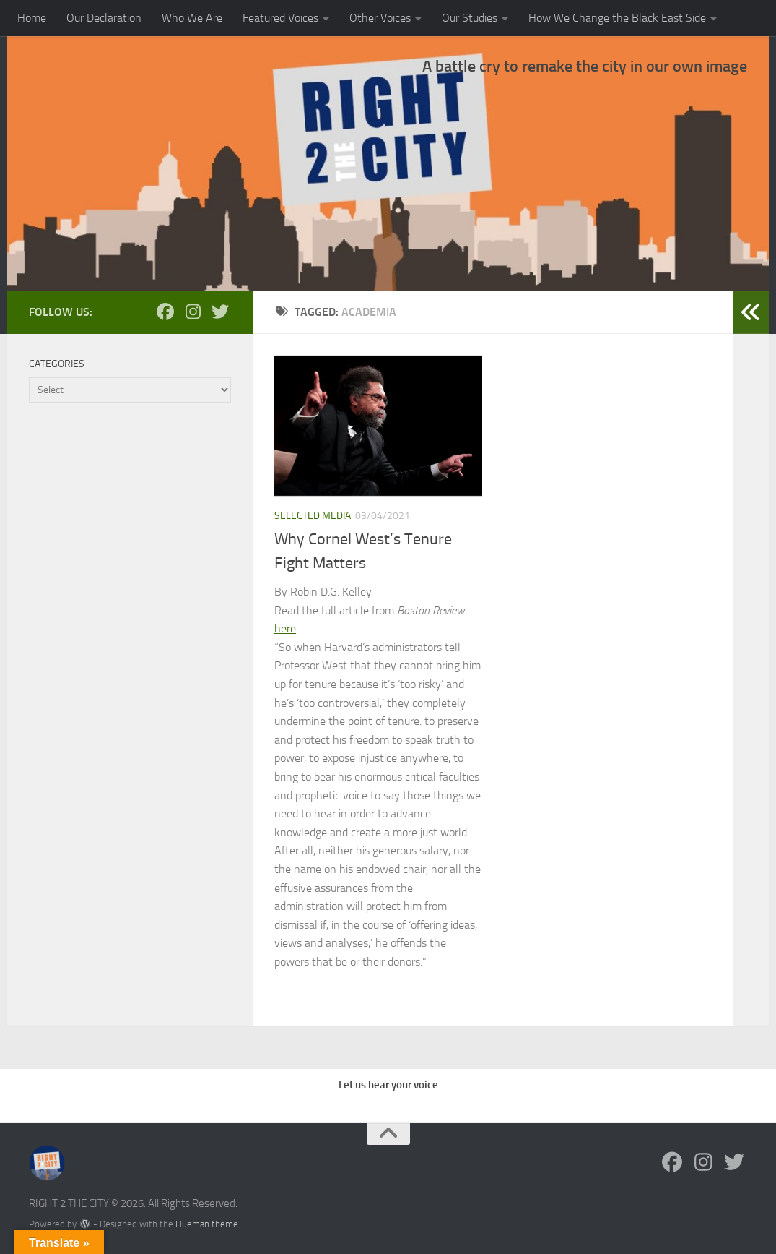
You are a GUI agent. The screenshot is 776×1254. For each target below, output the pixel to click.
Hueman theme (206, 1224)
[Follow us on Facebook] (165, 311)
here (285, 628)
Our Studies (469, 18)
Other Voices (380, 18)
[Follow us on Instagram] (193, 311)
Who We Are (192, 18)
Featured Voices (280, 18)
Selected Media (312, 516)
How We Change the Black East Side (617, 18)
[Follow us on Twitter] (220, 311)
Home (31, 18)
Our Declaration (103, 18)
